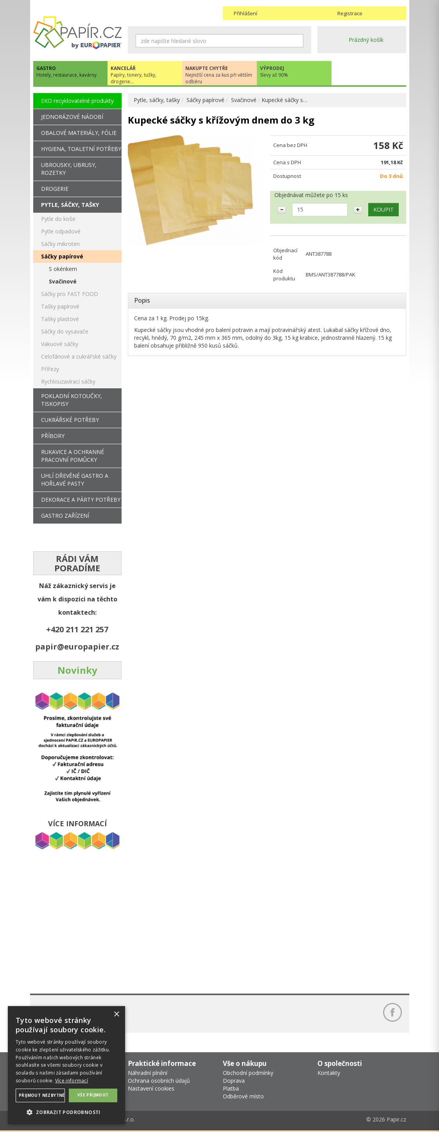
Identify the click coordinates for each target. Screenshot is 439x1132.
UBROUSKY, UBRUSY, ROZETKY (69, 168)
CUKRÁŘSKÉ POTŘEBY (70, 419)
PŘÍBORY (53, 436)
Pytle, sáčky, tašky (157, 100)
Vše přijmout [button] (93, 1095)
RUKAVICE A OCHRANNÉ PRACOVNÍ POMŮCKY (72, 455)
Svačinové (243, 100)
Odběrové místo (243, 1096)
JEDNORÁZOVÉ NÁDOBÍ (72, 116)
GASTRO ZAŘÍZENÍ (65, 515)
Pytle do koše (58, 218)
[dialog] (66, 1065)
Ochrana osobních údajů (159, 1080)
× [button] (116, 1014)
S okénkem (63, 269)
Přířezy (50, 369)
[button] (66, 1111)
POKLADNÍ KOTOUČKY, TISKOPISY (71, 399)
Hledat (297, 41)
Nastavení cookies (151, 1088)
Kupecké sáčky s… (284, 100)
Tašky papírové (60, 306)
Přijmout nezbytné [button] (42, 1095)
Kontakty (328, 1072)
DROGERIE (54, 188)
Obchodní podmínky (248, 1072)
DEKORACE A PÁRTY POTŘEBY (80, 499)
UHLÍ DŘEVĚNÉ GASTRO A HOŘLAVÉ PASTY (74, 479)
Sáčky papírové (205, 100)
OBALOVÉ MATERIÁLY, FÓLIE (78, 132)
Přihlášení (245, 13)
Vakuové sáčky (59, 344)
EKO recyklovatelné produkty (77, 100)
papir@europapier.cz (77, 646)
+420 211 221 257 (77, 629)
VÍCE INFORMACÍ (77, 823)
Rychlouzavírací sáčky (68, 381)
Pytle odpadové (61, 231)
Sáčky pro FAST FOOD (69, 294)
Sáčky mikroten (60, 244)
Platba (231, 1088)
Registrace (349, 13)
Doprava (234, 1080)
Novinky (77, 670)
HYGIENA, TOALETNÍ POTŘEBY (81, 148)
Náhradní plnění (147, 1072)
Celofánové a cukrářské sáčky (78, 356)
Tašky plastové (60, 319)
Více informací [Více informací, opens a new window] (71, 1080)
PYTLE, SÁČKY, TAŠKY (70, 204)
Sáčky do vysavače (64, 331)
